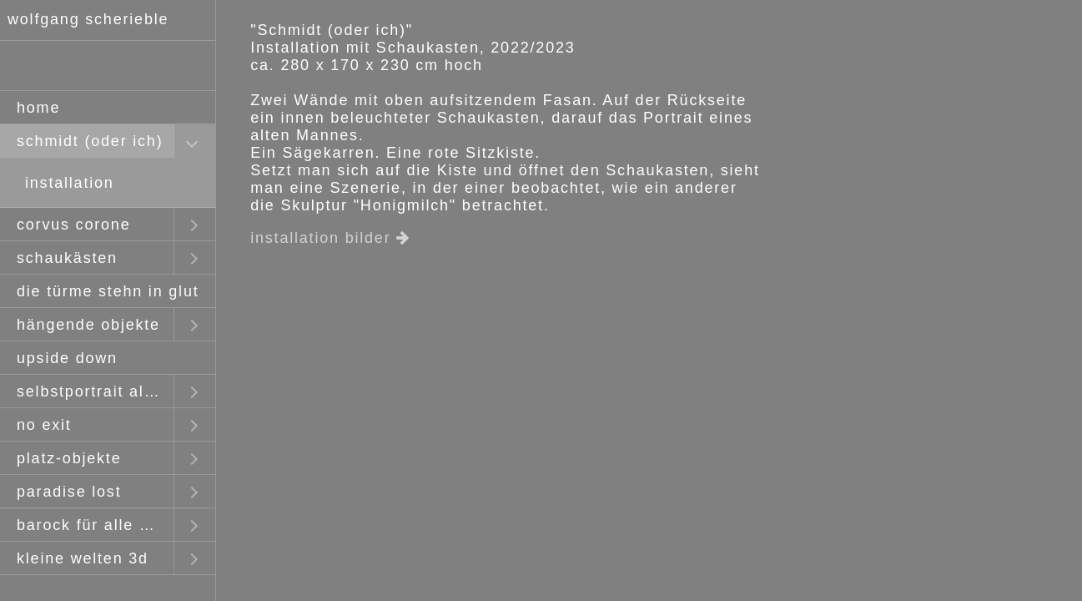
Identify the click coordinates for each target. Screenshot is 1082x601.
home (38, 107)
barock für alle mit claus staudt (95, 525)
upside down (67, 358)
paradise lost (69, 491)
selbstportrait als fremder (95, 391)
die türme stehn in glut (108, 291)
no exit (44, 425)
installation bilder (330, 238)
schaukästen (67, 258)
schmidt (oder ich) (90, 141)
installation (69, 182)
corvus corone (73, 224)
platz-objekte (69, 458)
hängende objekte (88, 324)
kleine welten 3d (82, 558)
